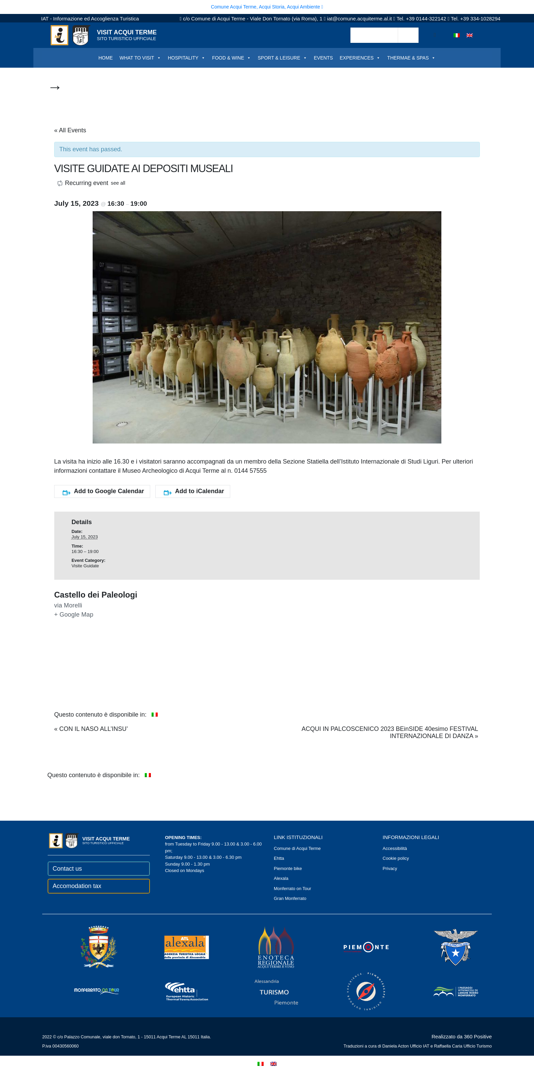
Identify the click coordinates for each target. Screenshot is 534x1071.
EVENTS (323, 58)
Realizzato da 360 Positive (461, 1036)
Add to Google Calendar (103, 491)
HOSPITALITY (186, 58)
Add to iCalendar (194, 491)
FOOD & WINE (231, 58)
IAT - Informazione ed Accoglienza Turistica (90, 18)
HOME (105, 58)
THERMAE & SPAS (411, 58)
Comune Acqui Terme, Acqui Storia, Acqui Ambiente (267, 7)
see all (118, 183)
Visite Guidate (85, 565)
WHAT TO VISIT (140, 58)
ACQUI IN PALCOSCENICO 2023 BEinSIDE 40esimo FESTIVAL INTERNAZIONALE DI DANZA (389, 732)
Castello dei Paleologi (95, 594)
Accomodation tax (77, 886)
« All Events (70, 130)
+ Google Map (73, 614)
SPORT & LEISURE (282, 58)
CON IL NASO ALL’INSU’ (91, 728)
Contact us (67, 868)
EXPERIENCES (360, 58)
